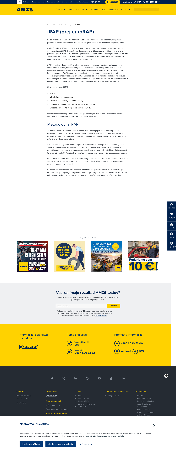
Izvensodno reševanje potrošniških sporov (145, 413)
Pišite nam (82, 406)
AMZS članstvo (83, 398)
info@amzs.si (21, 403)
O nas (79, 391)
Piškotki (140, 396)
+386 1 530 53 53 (61, 409)
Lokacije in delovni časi (86, 404)
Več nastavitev (86, 444)
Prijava (114, 306)
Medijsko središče (114, 396)
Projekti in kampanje (68, 25)
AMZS (80, 396)
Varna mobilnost (53, 25)
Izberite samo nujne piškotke (60, 444)
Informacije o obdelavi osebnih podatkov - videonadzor (145, 404)
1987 (58, 405)
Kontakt (20, 391)
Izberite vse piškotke (31, 444)
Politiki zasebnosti (101, 315)
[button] (157, 9)
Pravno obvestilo (143, 409)
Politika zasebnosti (144, 398)
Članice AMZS (83, 401)
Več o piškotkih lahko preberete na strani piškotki (104, 436)
